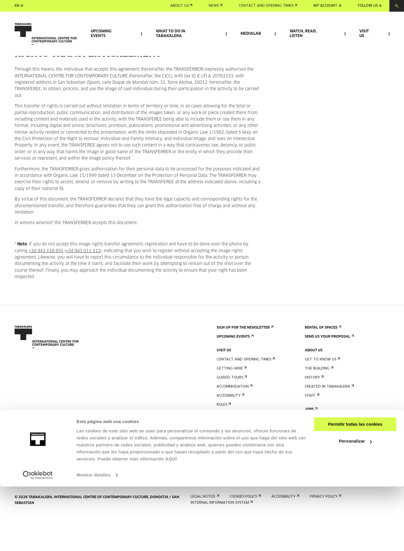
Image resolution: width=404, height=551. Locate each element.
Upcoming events (101, 33)
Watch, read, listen (303, 33)
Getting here (231, 402)
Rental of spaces (322, 361)
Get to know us (322, 393)
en (19, 6)
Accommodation (234, 420)
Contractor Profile (325, 452)
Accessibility (230, 429)
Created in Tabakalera (329, 420)
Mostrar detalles (93, 539)
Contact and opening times (268, 6)
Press (223, 461)
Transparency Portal (327, 461)
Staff (311, 429)
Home (20, 75)
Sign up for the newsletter (244, 361)
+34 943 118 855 (46, 285)
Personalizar (355, 505)
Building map (231, 447)
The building (318, 402)
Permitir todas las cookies (355, 488)
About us (181, 6)
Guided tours (231, 411)
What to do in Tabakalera (170, 33)
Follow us (370, 6)
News (215, 6)
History (314, 411)
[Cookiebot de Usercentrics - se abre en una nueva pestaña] (37, 539)
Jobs (310, 443)
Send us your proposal (329, 370)
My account (328, 6)
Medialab (251, 34)
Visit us (364, 33)
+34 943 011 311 (83, 285)
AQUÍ (171, 523)
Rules (223, 438)
